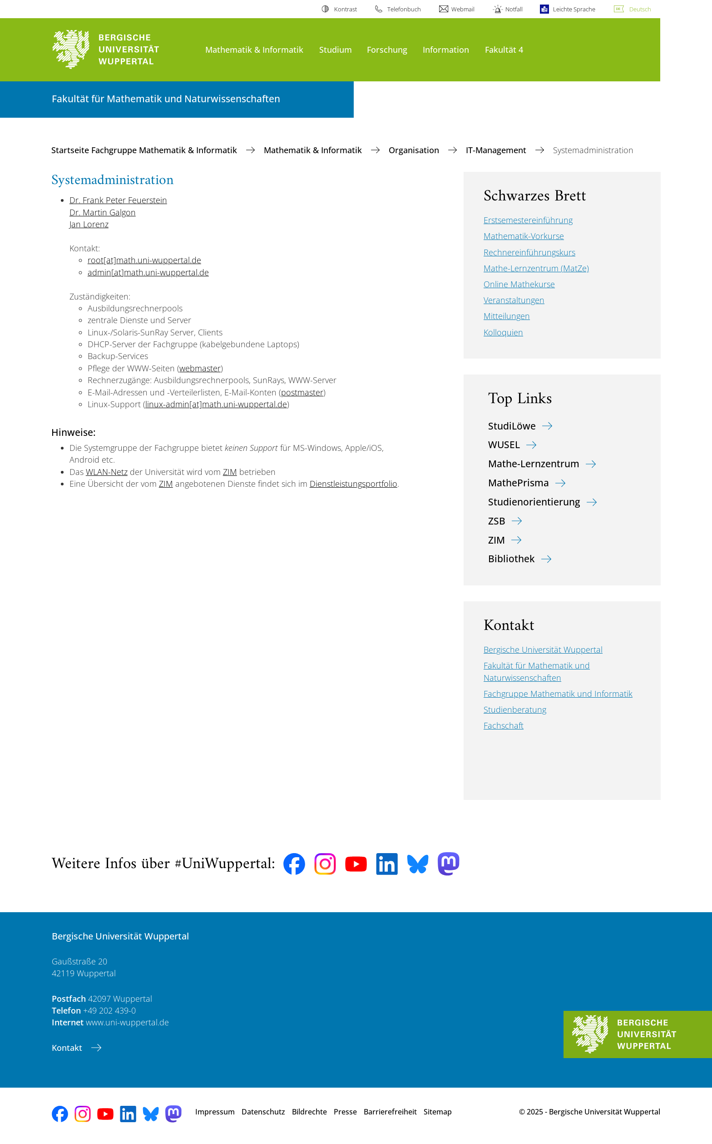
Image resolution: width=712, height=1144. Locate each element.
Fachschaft (504, 725)
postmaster (302, 392)
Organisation (415, 150)
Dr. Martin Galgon (102, 212)
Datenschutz (263, 1112)
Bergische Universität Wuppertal (543, 649)
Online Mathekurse (519, 284)
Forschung (387, 49)
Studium (335, 49)
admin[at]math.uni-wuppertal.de (148, 272)
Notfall (514, 9)
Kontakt (68, 1047)
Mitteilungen (507, 315)
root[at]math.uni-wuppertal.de (144, 260)
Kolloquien (503, 332)
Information (446, 49)
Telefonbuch (404, 9)
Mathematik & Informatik (254, 49)
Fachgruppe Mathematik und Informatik (558, 693)
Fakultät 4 (504, 49)
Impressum (215, 1112)
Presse (345, 1112)
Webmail (463, 9)
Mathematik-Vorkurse (524, 235)
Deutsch (640, 9)
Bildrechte (309, 1112)
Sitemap (438, 1112)
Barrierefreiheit (390, 1112)
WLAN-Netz (107, 471)
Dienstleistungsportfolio (353, 483)
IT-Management (497, 150)
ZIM (230, 471)
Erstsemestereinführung (528, 220)
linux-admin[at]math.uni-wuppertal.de (216, 404)
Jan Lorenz (89, 224)
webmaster (200, 368)
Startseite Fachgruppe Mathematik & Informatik (145, 150)
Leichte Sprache (574, 9)
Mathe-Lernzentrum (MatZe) (536, 268)
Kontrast (345, 9)
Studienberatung (515, 709)
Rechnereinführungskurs (529, 252)
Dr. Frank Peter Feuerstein (118, 200)
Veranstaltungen (514, 300)
